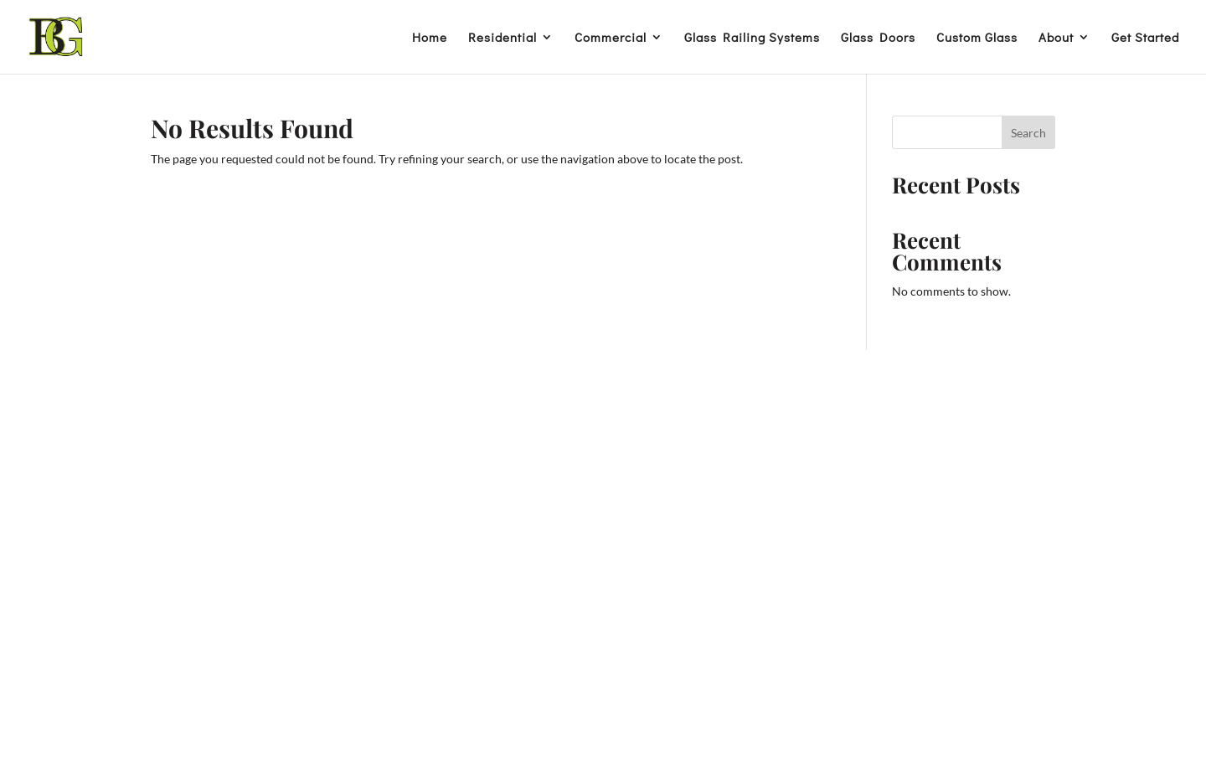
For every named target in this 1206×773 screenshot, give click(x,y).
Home (429, 38)
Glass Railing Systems (752, 38)
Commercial (611, 38)
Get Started (1145, 38)
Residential (502, 38)
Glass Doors (878, 38)
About (1056, 38)
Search (1028, 133)
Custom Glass (977, 38)
